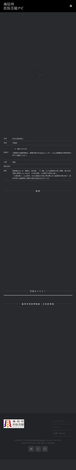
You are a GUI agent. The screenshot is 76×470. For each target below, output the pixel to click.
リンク (56, 427)
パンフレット (59, 421)
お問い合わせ (59, 433)
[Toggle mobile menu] (71, 6)
